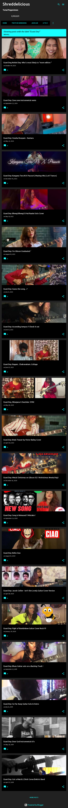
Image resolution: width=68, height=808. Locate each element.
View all (6, 34)
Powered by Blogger (34, 805)
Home (5, 23)
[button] (63, 70)
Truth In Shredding (19, 23)
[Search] (58, 4)
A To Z (45, 23)
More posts (34, 797)
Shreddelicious (16, 4)
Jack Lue (34, 23)
